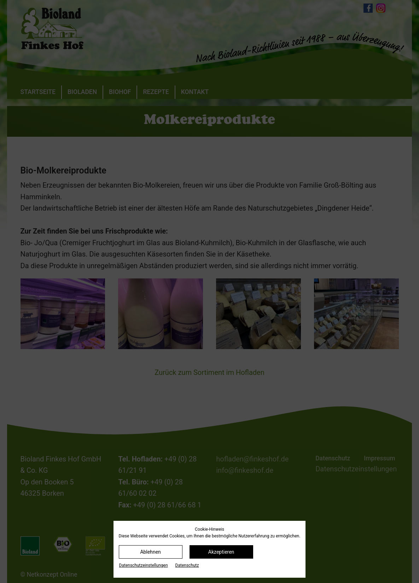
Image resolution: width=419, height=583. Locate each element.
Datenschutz (187, 565)
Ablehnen (150, 552)
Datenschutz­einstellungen (143, 565)
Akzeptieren (221, 552)
